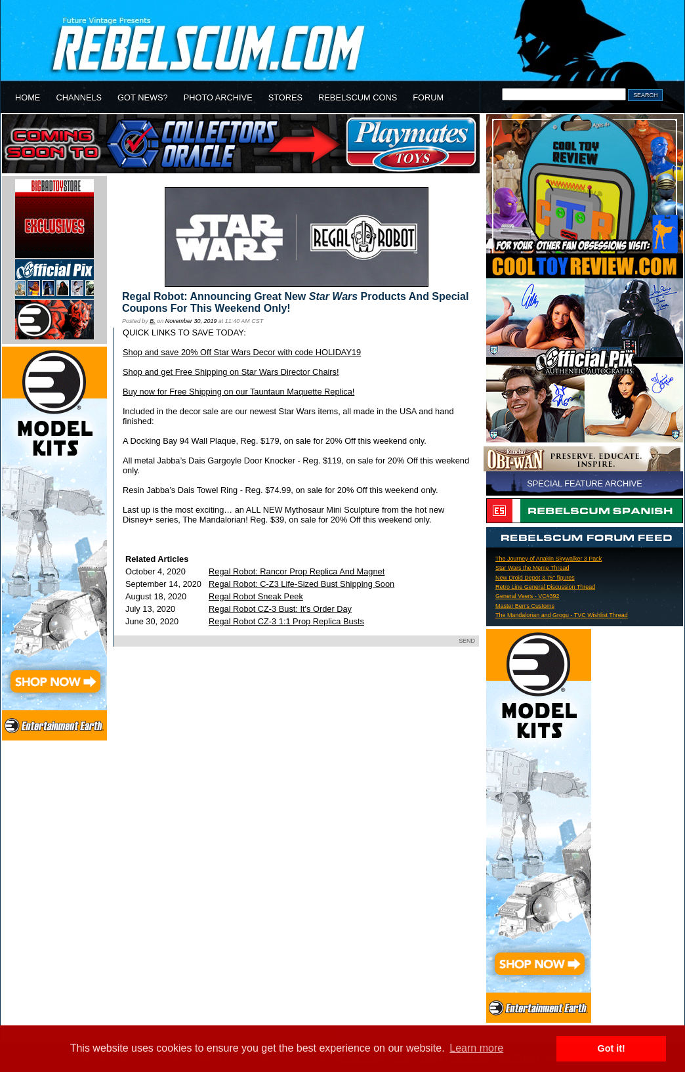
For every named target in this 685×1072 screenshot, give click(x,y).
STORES (285, 97)
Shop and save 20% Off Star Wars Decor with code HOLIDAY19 (242, 352)
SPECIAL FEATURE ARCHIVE (584, 483)
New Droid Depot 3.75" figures (535, 577)
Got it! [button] (611, 1048)
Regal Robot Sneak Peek (256, 596)
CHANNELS (79, 97)
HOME (27, 97)
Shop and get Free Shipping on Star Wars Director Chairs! (231, 372)
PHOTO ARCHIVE (218, 97)
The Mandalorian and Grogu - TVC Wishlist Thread (561, 615)
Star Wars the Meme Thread (532, 568)
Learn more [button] (476, 1048)
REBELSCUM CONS (357, 97)
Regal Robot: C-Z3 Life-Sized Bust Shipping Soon (301, 584)
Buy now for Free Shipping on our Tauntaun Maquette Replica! (238, 392)
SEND (467, 640)
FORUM (428, 97)
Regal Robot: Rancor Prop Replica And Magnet (296, 571)
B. (152, 321)
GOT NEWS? (142, 97)
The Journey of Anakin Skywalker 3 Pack (548, 558)
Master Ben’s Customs (524, 606)
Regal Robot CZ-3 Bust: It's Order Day (280, 609)
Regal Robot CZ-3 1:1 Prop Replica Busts (286, 621)
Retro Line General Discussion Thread (545, 587)
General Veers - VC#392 (527, 596)
